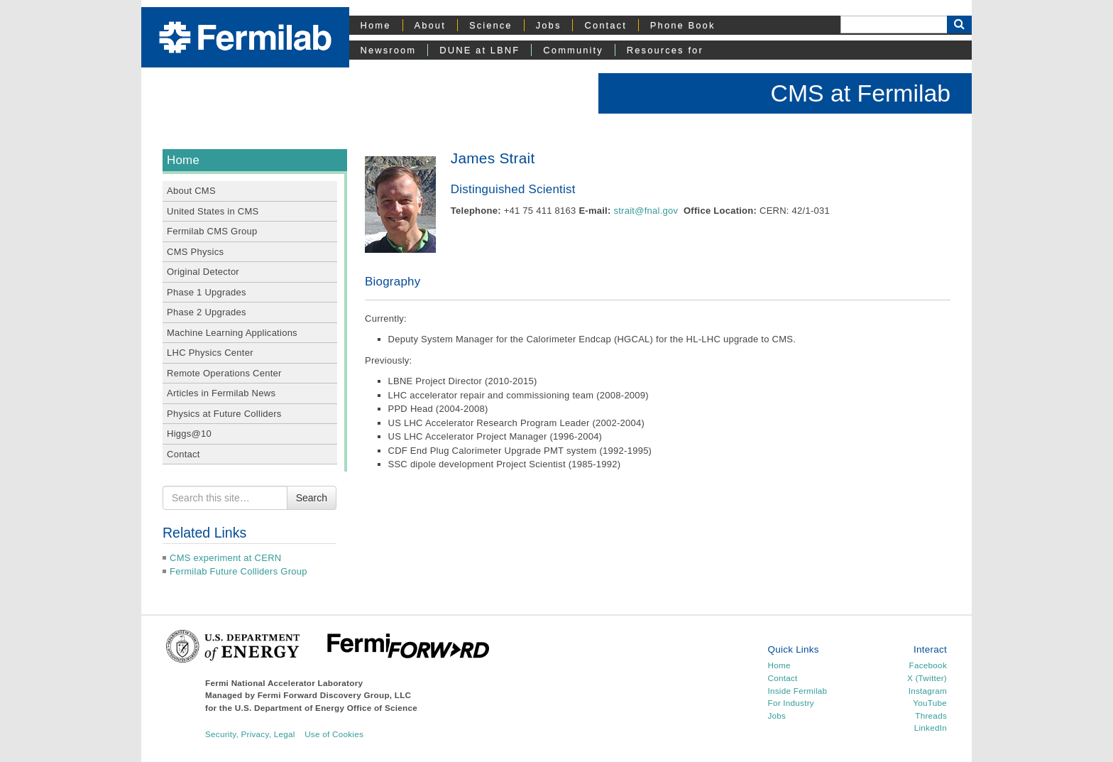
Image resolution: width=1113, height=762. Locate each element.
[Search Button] (959, 24)
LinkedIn (930, 727)
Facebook (928, 665)
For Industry (791, 702)
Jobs (548, 25)
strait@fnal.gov (645, 210)
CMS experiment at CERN (225, 558)
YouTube (930, 702)
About (430, 25)
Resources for (665, 50)
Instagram (928, 690)
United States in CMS (212, 211)
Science (490, 25)
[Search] (893, 24)
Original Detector (203, 271)
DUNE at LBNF (479, 50)
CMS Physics (195, 251)
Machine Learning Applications (232, 332)
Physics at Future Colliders (224, 413)
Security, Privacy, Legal (250, 734)
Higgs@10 (189, 433)
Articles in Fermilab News (221, 393)
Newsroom (389, 50)
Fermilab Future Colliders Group (238, 571)
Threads (931, 715)
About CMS (191, 190)
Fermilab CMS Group (212, 231)
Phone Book (683, 25)
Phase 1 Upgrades (206, 292)
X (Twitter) (927, 677)
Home (376, 25)
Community (573, 50)
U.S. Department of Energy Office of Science (326, 707)
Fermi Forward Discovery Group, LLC (335, 695)
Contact (605, 25)
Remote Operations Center (224, 373)
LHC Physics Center (210, 352)
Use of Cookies (334, 734)
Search (311, 498)
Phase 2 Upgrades (206, 312)
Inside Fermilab (798, 690)
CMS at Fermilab (860, 93)
